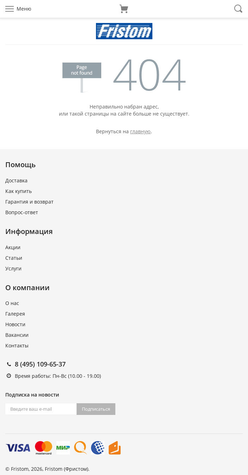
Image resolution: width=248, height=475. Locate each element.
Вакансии (17, 335)
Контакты (17, 345)
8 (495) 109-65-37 (40, 364)
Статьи (13, 257)
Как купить (18, 191)
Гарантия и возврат (29, 201)
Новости (15, 324)
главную (140, 131)
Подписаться (96, 409)
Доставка (16, 180)
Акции (12, 247)
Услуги (13, 268)
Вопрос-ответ (21, 212)
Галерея (15, 313)
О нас (12, 303)
